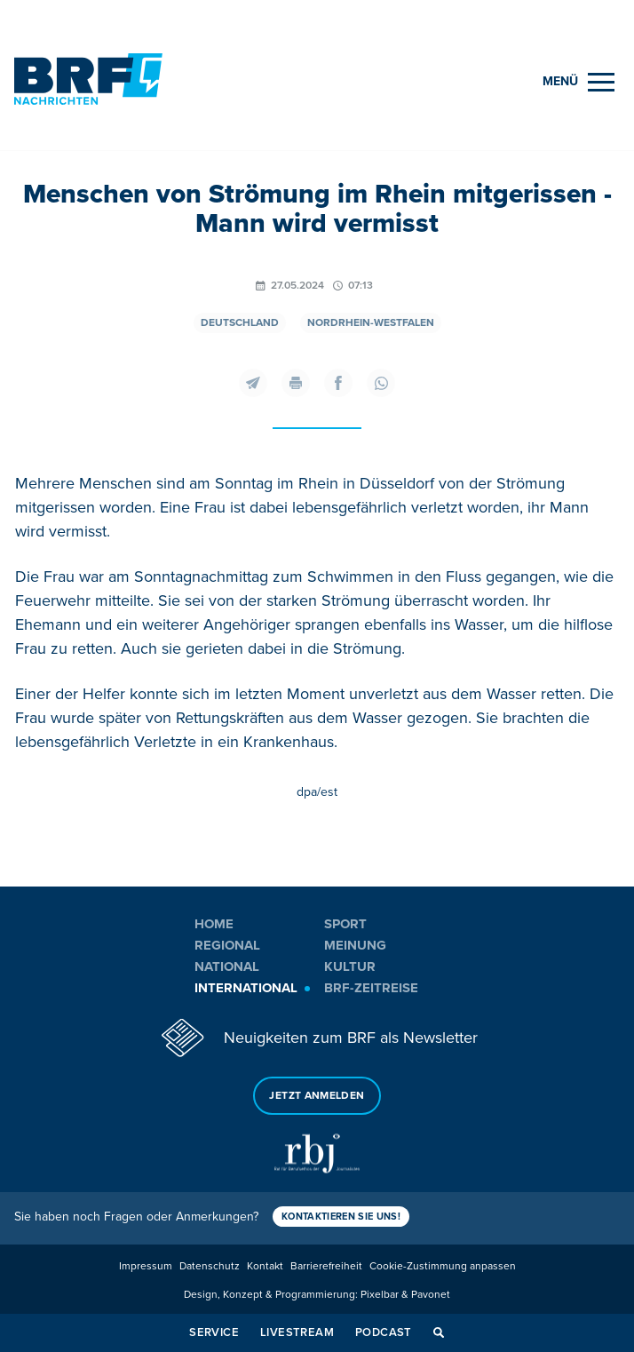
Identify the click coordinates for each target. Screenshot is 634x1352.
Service (214, 1332)
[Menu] (578, 82)
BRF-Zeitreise (371, 988)
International (245, 988)
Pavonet (430, 1294)
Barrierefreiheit (326, 1266)
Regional (227, 945)
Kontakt (265, 1266)
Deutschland (240, 323)
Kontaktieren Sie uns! (340, 1216)
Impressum (145, 1266)
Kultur (350, 966)
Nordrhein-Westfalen (370, 323)
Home (214, 924)
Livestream (297, 1332)
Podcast (383, 1332)
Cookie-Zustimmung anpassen (442, 1266)
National (226, 966)
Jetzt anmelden (316, 1095)
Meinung (355, 945)
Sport (345, 924)
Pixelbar (380, 1294)
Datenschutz (209, 1266)
